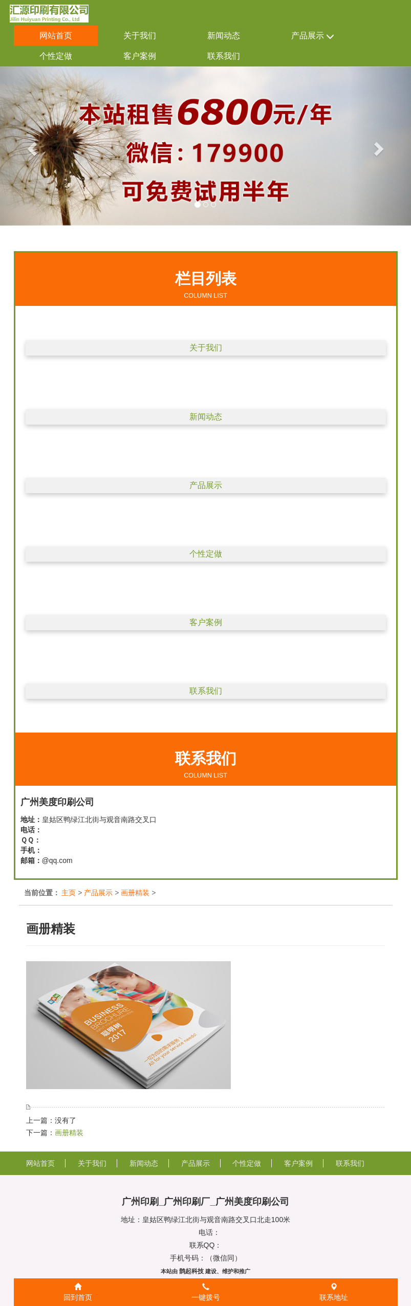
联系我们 (223, 56)
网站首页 (55, 35)
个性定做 (55, 56)
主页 (68, 893)
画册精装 (135, 893)
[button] (30, 146)
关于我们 (139, 35)
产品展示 (312, 36)
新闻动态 (223, 35)
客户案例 (139, 56)
